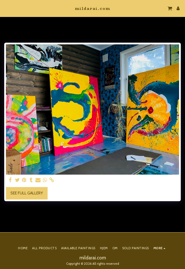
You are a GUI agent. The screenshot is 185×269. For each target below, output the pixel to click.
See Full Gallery (26, 193)
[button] (6, 8)
